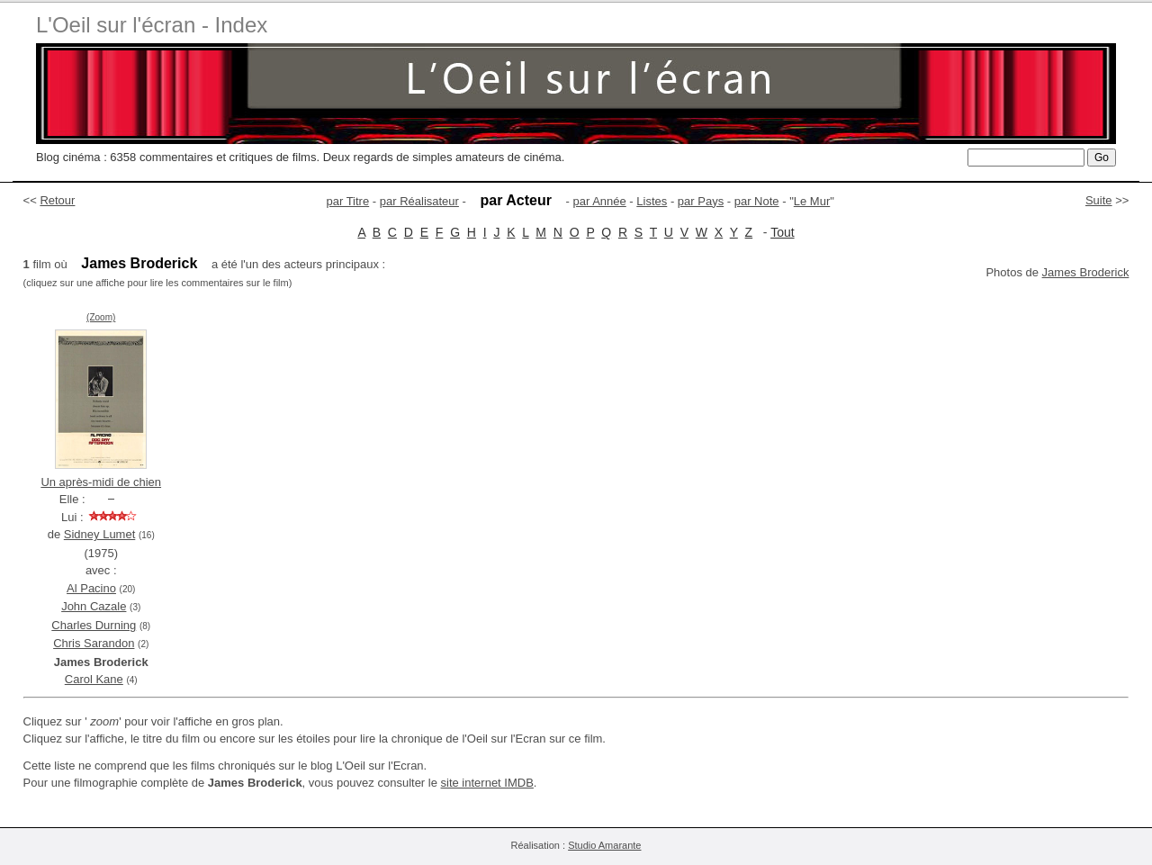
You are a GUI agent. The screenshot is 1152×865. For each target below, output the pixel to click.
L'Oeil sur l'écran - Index (151, 25)
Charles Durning (93, 625)
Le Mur (812, 201)
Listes (651, 201)
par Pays (701, 201)
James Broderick (1086, 272)
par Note (756, 201)
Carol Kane (94, 679)
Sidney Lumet (100, 534)
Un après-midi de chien (100, 482)
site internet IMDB (487, 782)
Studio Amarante (604, 845)
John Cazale (93, 606)
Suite (1098, 200)
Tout (782, 232)
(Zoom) (100, 317)
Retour (57, 200)
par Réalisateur (419, 201)
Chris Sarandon (93, 643)
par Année (599, 201)
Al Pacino (91, 588)
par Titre (348, 201)
